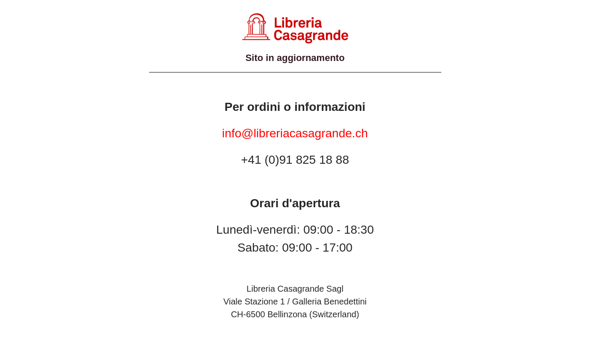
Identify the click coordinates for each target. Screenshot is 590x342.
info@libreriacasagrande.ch (295, 133)
